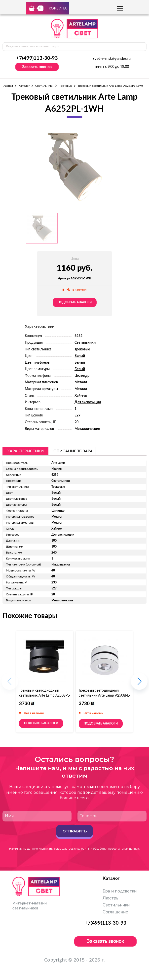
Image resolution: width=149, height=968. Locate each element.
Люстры (111, 898)
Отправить (75, 831)
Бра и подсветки (120, 891)
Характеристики (25, 451)
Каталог (24, 85)
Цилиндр (81, 376)
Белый (79, 356)
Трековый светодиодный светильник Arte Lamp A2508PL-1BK (44, 695)
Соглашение (115, 912)
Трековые (65, 85)
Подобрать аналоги (75, 302)
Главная (7, 85)
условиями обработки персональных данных (108, 848)
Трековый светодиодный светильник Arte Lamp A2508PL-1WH (104, 695)
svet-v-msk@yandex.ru (112, 59)
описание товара (73, 451)
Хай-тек (80, 396)
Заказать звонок (37, 67)
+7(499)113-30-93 (37, 58)
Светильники (44, 85)
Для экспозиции (87, 402)
